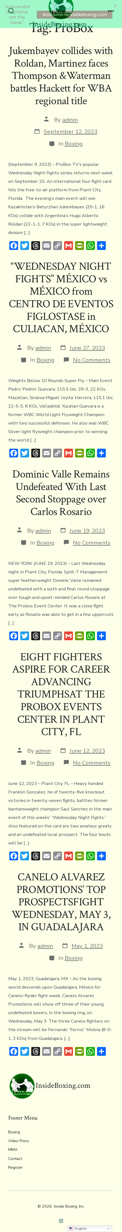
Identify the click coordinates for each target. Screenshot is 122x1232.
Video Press (18, 1137)
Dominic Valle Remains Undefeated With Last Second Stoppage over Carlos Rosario (60, 490)
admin (70, 116)
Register (15, 1163)
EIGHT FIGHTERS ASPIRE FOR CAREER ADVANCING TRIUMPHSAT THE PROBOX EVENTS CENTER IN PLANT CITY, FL (61, 690)
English (77, 1229)
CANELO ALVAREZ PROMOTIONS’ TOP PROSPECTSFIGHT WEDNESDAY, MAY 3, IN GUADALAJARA (61, 898)
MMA (13, 1146)
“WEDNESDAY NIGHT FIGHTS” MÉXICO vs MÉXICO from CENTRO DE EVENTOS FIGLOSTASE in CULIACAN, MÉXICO (61, 294)
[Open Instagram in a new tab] (61, 1217)
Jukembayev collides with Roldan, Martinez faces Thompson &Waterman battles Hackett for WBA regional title (61, 72)
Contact (15, 1155)
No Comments (91, 356)
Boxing (74, 140)
